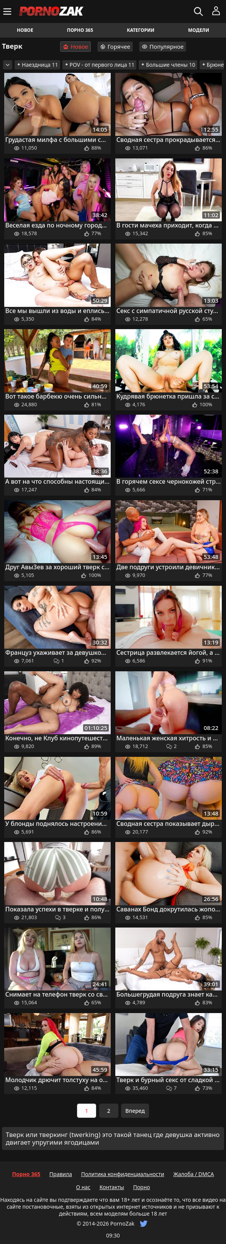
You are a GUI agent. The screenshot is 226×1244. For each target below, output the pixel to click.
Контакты (112, 1187)
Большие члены (168, 64)
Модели (198, 30)
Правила (60, 1174)
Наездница (37, 64)
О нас (83, 1187)
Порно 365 (80, 30)
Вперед (135, 1110)
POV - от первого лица (99, 64)
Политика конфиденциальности (122, 1174)
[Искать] (199, 11)
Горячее (115, 46)
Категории (140, 30)
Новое (25, 30)
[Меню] (8, 11)
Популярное (162, 46)
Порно (141, 1187)
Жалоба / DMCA (193, 1174)
